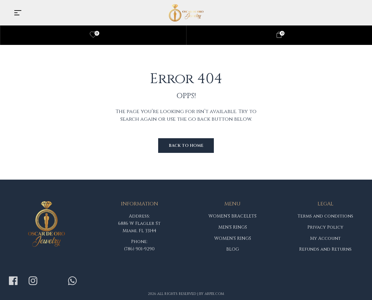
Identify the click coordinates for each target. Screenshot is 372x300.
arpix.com (214, 293)
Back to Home (186, 145)
